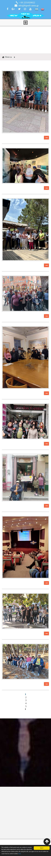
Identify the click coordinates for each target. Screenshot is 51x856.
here (19, 854)
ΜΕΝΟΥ (25, 23)
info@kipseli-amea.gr (27, 5)
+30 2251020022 (25, 2)
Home (6, 57)
